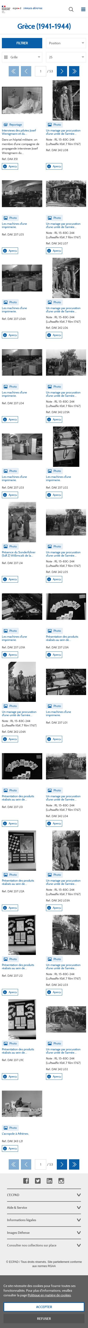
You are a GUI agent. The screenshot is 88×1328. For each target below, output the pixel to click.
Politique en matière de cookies (49, 1297)
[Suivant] (62, 71)
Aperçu (10, 166)
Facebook (26, 1181)
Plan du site (44, 1276)
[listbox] (66, 43)
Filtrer (22, 43)
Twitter (38, 1181)
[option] (66, 43)
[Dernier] (74, 71)
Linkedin (49, 1181)
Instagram (61, 1181)
